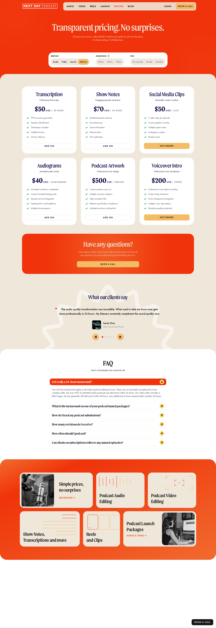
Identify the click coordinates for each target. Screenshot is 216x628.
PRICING (119, 6)
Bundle (149, 61)
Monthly (159, 61)
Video (64, 61)
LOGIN (167, 6)
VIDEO (82, 6)
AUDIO (70, 6)
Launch (73, 61)
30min (101, 61)
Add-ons (83, 61)
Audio (55, 61)
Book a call (202, 622)
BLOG (131, 6)
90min (119, 61)
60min (110, 61)
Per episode (138, 61)
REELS (93, 6)
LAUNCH (105, 6)
